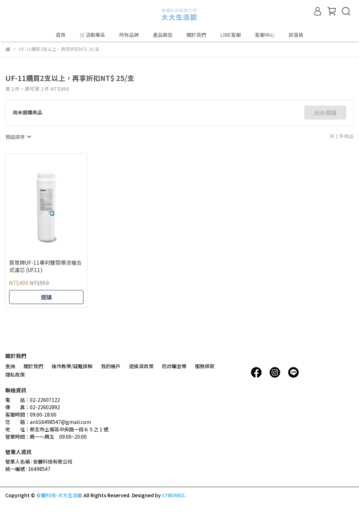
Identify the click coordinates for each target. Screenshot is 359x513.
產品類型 (162, 34)
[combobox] (18, 136)
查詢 (10, 366)
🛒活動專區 (92, 34)
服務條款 (205, 366)
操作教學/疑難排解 (72, 366)
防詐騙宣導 (174, 366)
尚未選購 (325, 112)
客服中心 (265, 34)
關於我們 (196, 34)
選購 (46, 297)
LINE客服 (230, 34)
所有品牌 (129, 34)
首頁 (61, 34)
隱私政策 (15, 374)
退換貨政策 (141, 366)
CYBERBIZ (173, 495)
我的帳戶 (111, 366)
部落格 (296, 34)
